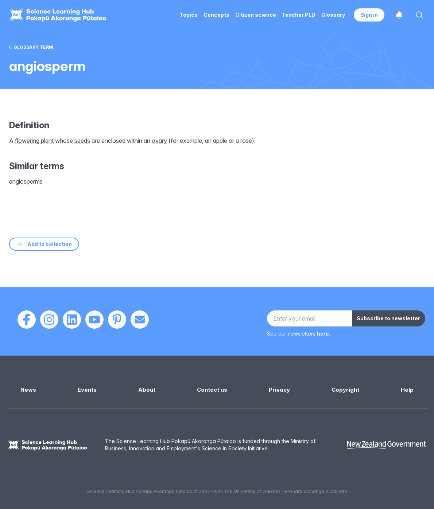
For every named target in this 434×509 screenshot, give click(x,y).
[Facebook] (27, 319)
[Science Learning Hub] (47, 445)
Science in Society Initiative (235, 448)
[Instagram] (49, 319)
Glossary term (31, 47)
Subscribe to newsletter (388, 318)
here (323, 333)
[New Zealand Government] (386, 445)
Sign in (369, 15)
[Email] (140, 319)
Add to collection (44, 244)
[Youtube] (94, 319)
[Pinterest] (117, 319)
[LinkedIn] (72, 319)
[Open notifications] (399, 15)
